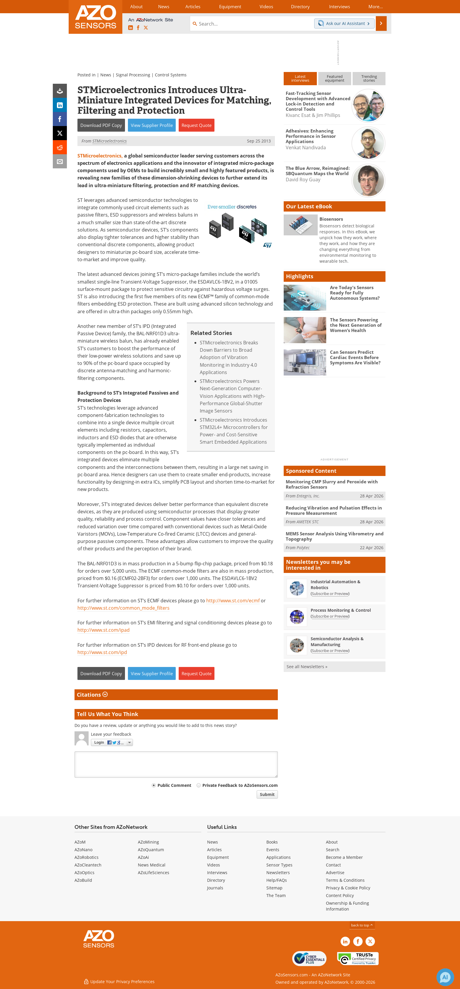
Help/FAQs (276, 880)
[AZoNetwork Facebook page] (138, 28)
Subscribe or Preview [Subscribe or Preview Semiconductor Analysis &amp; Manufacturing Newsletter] (330, 650)
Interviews (217, 872)
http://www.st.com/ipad (103, 630)
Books (272, 842)
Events (272, 849)
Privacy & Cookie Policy (348, 888)
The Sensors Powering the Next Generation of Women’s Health (356, 325)
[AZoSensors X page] (145, 28)
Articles (214, 849)
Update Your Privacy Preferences (119, 981)
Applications (278, 857)
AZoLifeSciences (153, 872)
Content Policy (340, 895)
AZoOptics (84, 872)
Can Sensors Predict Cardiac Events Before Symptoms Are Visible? (355, 357)
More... (375, 6)
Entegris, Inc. (308, 496)
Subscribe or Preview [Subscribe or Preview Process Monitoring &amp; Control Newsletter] (330, 616)
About (332, 842)
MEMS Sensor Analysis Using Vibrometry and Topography (335, 536)
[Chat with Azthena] (445, 977)
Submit (267, 794)
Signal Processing (133, 75)
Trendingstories (369, 78)
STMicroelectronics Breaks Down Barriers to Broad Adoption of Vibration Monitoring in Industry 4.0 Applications (229, 357)
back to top (362, 925)
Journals (215, 888)
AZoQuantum (151, 849)
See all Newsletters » (307, 666)
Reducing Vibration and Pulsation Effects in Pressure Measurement (334, 510)
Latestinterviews (300, 78)
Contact (333, 865)
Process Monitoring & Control (341, 610)
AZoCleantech (88, 865)
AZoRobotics (87, 857)
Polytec (303, 547)
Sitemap (274, 888)
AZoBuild (83, 880)
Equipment (218, 857)
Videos (213, 865)
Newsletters (278, 872)
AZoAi (143, 857)
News (105, 75)
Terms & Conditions (345, 880)
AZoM (80, 842)
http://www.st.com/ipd (102, 652)
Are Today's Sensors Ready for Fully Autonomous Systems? (355, 292)
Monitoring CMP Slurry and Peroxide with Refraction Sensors (332, 484)
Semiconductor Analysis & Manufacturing (337, 641)
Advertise (335, 872)
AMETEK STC (308, 521)
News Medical (151, 865)
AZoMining (148, 842)
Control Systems (171, 75)
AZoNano (83, 849)
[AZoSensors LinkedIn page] (130, 28)
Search (332, 849)
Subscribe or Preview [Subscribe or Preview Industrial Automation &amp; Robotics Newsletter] (330, 593)
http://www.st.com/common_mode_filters (123, 608)
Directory (216, 880)
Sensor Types (279, 865)
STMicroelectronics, (100, 155)
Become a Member (344, 857)
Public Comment (174, 785)
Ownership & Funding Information (347, 906)
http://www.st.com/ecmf (233, 600)
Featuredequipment (334, 78)
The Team (276, 895)
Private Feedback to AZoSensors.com (240, 785)
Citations (92, 694)
